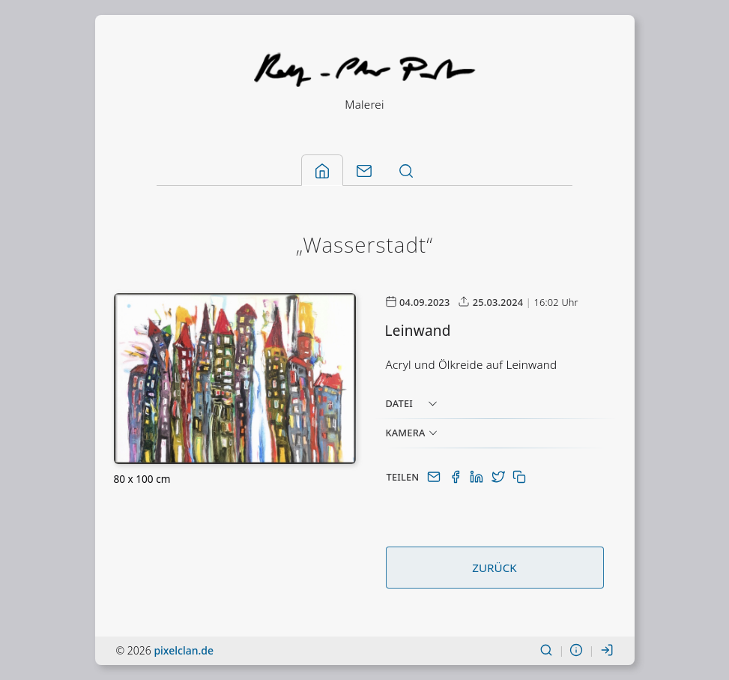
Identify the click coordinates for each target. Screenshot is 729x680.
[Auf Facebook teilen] (457, 477)
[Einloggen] (607, 650)
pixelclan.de (184, 650)
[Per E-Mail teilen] (435, 477)
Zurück (494, 567)
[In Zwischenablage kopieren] (519, 477)
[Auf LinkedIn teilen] (478, 477)
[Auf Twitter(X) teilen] (499, 477)
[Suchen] (546, 650)
